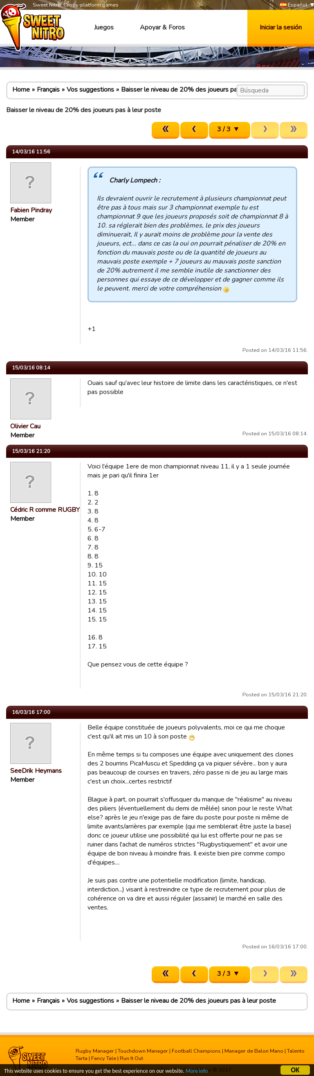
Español (293, 5)
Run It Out (131, 1058)
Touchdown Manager (143, 1051)
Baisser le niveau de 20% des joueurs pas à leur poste (198, 89)
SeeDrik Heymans (36, 770)
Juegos (104, 27)
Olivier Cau (25, 426)
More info (197, 1072)
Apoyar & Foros (162, 27)
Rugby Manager (95, 1051)
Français (48, 89)
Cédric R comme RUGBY (45, 509)
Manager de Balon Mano (253, 1051)
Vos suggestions (90, 89)
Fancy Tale (103, 1058)
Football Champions (196, 1051)
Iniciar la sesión (281, 27)
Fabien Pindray (31, 210)
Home (21, 89)
